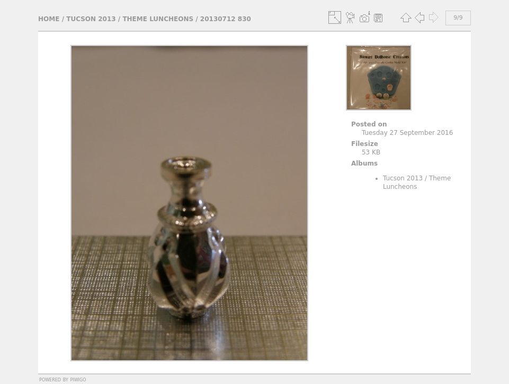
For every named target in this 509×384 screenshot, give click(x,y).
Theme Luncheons (157, 19)
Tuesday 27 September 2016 (407, 132)
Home (48, 19)
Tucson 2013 (90, 19)
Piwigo (78, 379)
